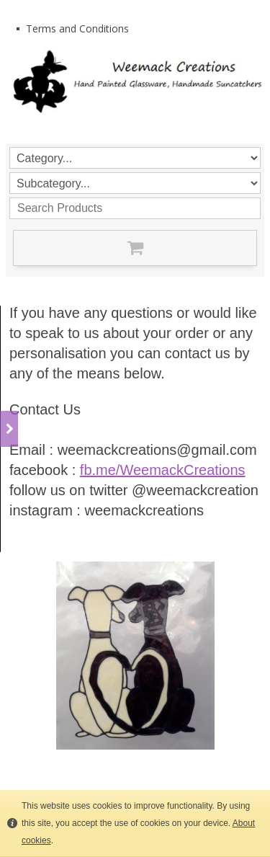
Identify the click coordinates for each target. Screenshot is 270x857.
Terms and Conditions (77, 28)
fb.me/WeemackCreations (163, 470)
